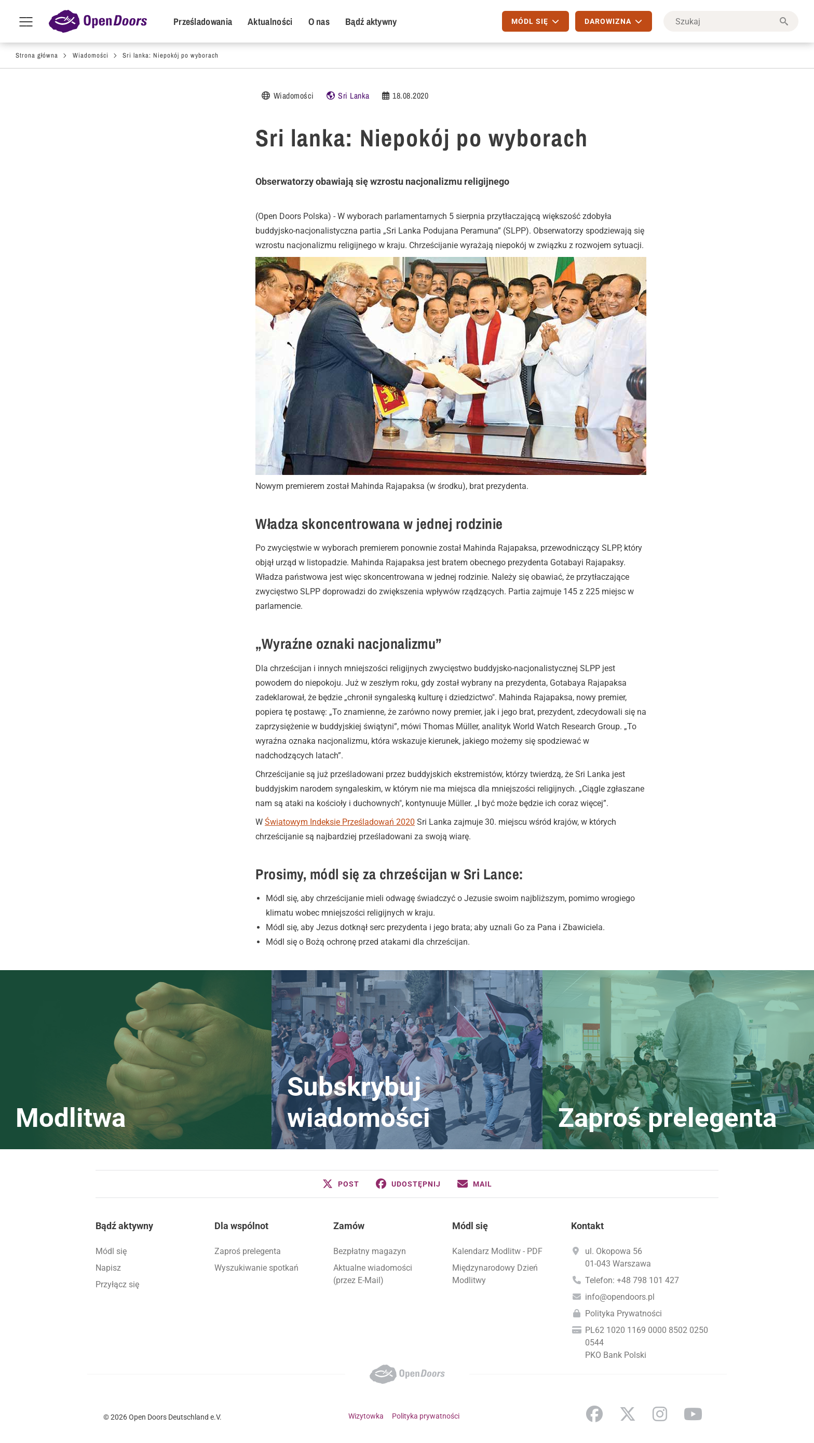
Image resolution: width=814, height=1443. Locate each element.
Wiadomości (90, 55)
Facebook (594, 1413)
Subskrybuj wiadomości (358, 1102)
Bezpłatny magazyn (369, 1251)
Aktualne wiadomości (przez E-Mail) (372, 1274)
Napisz (108, 1268)
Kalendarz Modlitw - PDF (497, 1251)
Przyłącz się (117, 1284)
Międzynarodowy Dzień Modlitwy (495, 1274)
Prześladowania (202, 21)
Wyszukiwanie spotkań (256, 1268)
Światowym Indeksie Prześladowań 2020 (340, 822)
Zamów (348, 1225)
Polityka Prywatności (623, 1313)
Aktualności (270, 21)
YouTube (693, 1413)
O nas (319, 21)
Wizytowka (366, 1416)
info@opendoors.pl (620, 1297)
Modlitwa (71, 1118)
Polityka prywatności (425, 1416)
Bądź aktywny (371, 21)
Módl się (111, 1251)
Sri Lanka (354, 95)
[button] (340, 1184)
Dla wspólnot (241, 1225)
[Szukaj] (730, 21)
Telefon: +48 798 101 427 (632, 1280)
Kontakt (587, 1225)
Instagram (659, 1413)
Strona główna (37, 55)
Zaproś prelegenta (667, 1118)
